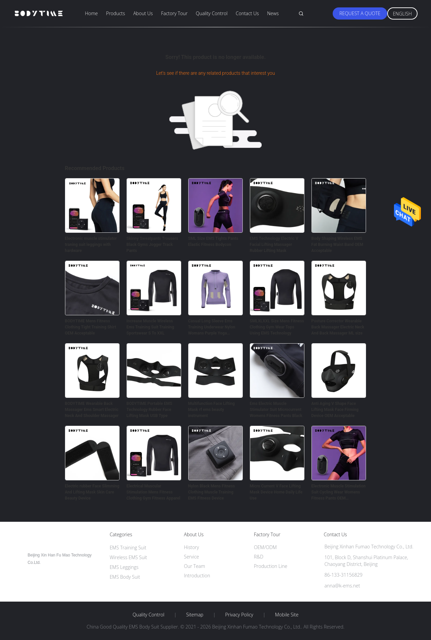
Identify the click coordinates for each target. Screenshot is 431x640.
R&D (258, 556)
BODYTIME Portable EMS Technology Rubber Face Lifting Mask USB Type (149, 409)
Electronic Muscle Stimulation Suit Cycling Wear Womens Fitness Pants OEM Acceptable (338, 492)
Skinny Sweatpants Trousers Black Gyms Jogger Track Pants (152, 244)
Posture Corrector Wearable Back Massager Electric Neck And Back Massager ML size (337, 327)
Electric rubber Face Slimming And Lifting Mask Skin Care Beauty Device (92, 492)
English (402, 13)
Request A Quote (359, 13)
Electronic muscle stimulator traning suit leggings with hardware (91, 244)
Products (115, 13)
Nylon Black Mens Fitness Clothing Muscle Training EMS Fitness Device (211, 492)
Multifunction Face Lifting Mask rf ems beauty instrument (211, 409)
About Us (143, 13)
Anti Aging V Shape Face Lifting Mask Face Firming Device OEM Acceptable (335, 409)
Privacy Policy (239, 614)
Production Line (270, 566)
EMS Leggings (124, 567)
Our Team (194, 566)
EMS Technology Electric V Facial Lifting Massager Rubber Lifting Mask (274, 244)
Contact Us (247, 13)
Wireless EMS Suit (128, 557)
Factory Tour (174, 13)
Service (191, 556)
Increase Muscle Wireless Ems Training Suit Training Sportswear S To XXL (150, 327)
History (191, 547)
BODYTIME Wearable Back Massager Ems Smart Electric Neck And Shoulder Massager (92, 409)
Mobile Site (286, 614)
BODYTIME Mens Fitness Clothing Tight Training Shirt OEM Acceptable (90, 327)
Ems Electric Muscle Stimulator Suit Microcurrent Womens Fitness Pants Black (276, 409)
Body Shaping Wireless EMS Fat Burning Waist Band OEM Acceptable (337, 244)
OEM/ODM (265, 547)
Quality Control (211, 13)
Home (91, 13)
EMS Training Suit (128, 547)
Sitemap (194, 614)
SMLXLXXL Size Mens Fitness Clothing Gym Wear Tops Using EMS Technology (277, 327)
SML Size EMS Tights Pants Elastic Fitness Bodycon (213, 241)
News (272, 13)
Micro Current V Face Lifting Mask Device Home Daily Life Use (276, 492)
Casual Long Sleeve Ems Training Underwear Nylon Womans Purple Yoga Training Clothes (211, 327)
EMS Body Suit (125, 577)
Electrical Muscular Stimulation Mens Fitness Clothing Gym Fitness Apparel (153, 492)
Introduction (197, 575)
